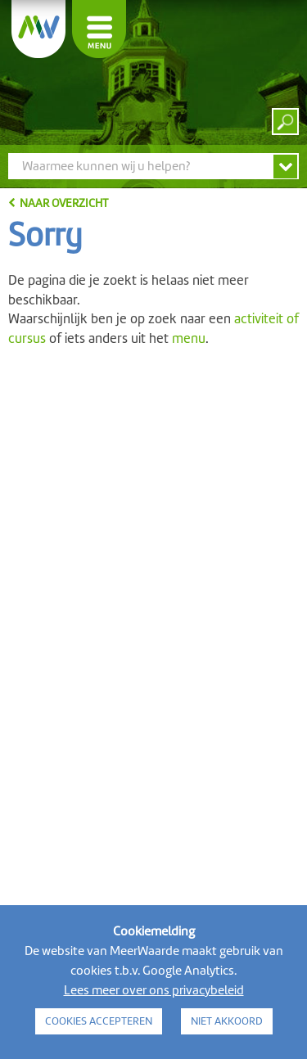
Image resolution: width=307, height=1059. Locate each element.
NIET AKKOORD (227, 1021)
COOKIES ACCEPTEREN (98, 1021)
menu (188, 338)
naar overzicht (64, 203)
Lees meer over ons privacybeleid (154, 990)
